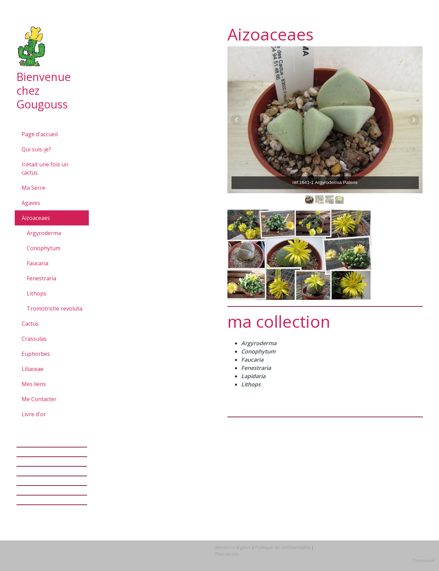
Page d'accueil (40, 134)
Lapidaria (253, 376)
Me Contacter (39, 399)
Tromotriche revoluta (54, 308)
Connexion (423, 560)
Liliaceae (33, 369)
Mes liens (34, 384)
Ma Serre (33, 187)
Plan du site (227, 554)
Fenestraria (41, 278)
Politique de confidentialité (282, 547)
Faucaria (37, 263)
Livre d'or (34, 414)
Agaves (31, 203)
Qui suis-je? (36, 149)
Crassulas (34, 338)
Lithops (36, 293)
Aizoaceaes (36, 218)
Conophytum (43, 248)
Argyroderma (44, 233)
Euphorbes (36, 354)
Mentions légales (233, 547)
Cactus (30, 323)
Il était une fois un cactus (45, 168)
